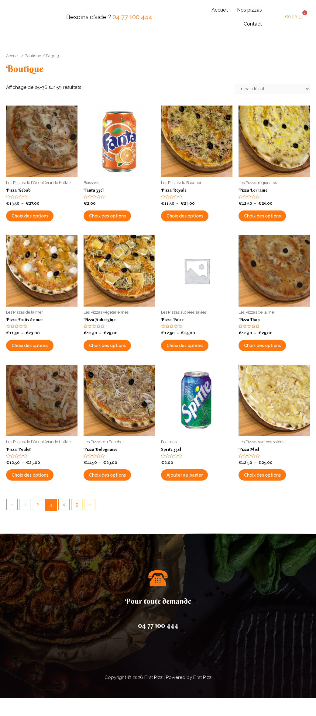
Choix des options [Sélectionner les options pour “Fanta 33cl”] (116, 220)
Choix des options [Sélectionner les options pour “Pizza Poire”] (193, 355)
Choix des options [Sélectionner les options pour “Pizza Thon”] (271, 355)
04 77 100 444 (132, 17)
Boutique (33, 55)
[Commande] (269, 89)
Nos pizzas (249, 10)
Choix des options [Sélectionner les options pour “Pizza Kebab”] (38, 220)
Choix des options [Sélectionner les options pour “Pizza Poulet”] (38, 490)
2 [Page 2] (39, 523)
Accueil (219, 10)
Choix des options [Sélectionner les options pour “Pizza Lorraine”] (271, 220)
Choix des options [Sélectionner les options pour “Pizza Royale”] (193, 220)
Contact (253, 24)
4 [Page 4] (66, 523)
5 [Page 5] (80, 523)
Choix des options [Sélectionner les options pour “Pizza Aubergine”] (116, 355)
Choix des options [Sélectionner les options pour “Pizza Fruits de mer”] (38, 355)
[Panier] (294, 17)
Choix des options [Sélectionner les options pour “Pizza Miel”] (271, 490)
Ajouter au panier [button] (192, 490)
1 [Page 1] (26, 523)
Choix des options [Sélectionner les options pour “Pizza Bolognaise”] (116, 490)
